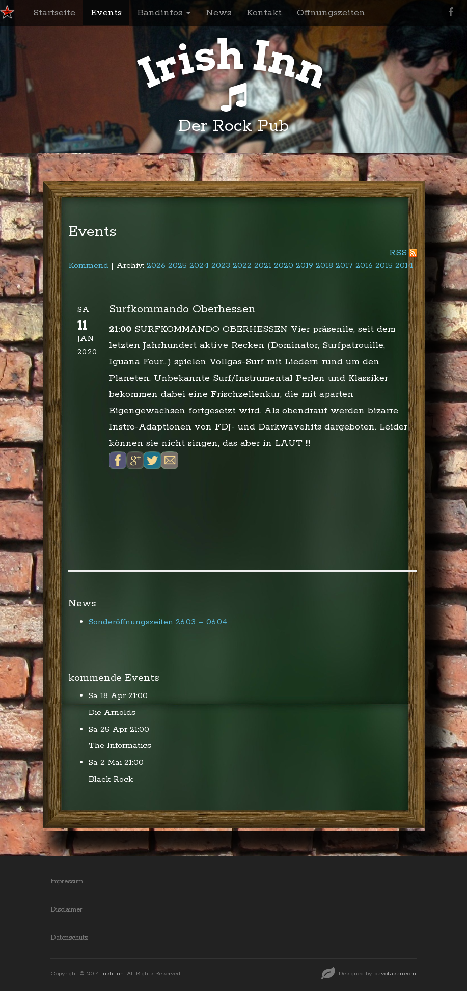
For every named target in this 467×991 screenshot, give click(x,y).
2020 (283, 265)
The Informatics (120, 745)
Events (106, 12)
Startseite (54, 12)
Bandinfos (163, 12)
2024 (199, 265)
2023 (220, 265)
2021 (262, 265)
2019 (304, 265)
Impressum (66, 882)
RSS (398, 253)
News (218, 12)
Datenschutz (69, 938)
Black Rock (111, 779)
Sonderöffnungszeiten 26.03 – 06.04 (158, 622)
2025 (177, 265)
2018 (324, 265)
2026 (156, 265)
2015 (384, 265)
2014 (404, 265)
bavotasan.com (395, 973)
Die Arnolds (112, 712)
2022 (242, 265)
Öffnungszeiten (331, 12)
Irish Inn (112, 973)
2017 (344, 265)
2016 (364, 265)
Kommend (88, 265)
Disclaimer (66, 910)
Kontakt (264, 12)
